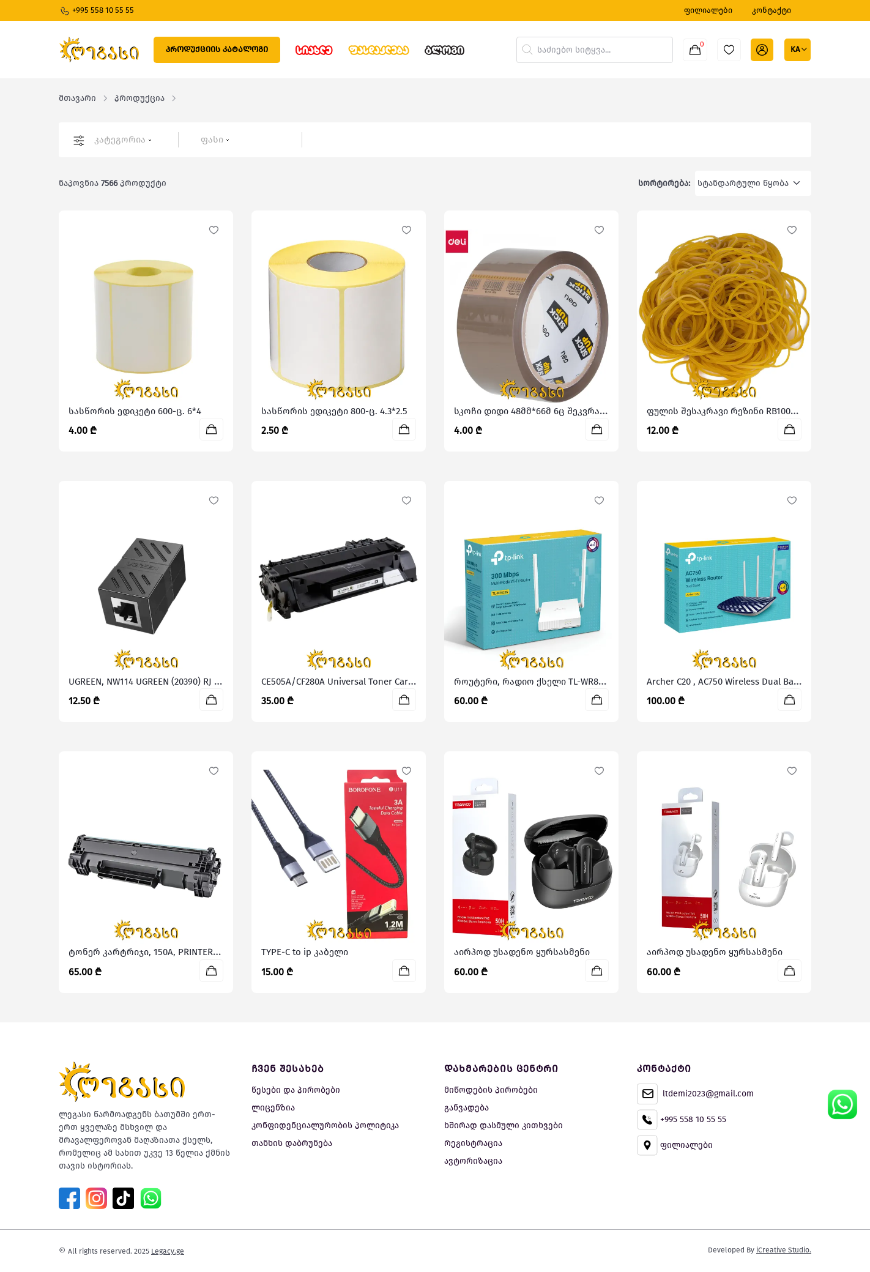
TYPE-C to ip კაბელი (304, 952)
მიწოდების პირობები (491, 1090)
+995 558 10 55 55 (96, 11)
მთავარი (77, 98)
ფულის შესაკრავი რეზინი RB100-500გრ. (735, 411)
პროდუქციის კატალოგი (217, 49)
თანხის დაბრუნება (291, 1143)
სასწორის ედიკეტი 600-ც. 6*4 (135, 411)
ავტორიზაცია (473, 1161)
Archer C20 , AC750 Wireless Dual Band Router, (742, 681)
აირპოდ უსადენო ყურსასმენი (522, 952)
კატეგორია (123, 139)
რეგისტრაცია (473, 1143)
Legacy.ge (167, 1251)
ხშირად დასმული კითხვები (503, 1125)
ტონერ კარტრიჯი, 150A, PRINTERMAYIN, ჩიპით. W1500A (188, 952)
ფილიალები (675, 1145)
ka (795, 49)
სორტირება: (664, 183)
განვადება (466, 1108)
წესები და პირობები (295, 1090)
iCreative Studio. (783, 1250)
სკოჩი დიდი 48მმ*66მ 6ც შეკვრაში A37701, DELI (558, 411)
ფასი (215, 139)
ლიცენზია (273, 1108)
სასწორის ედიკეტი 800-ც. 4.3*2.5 (334, 411)
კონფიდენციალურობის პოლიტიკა (325, 1125)
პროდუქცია (139, 98)
